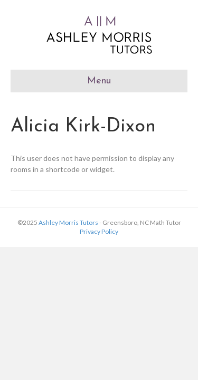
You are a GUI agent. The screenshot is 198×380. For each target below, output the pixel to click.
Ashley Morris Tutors (68, 222)
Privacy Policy (99, 231)
